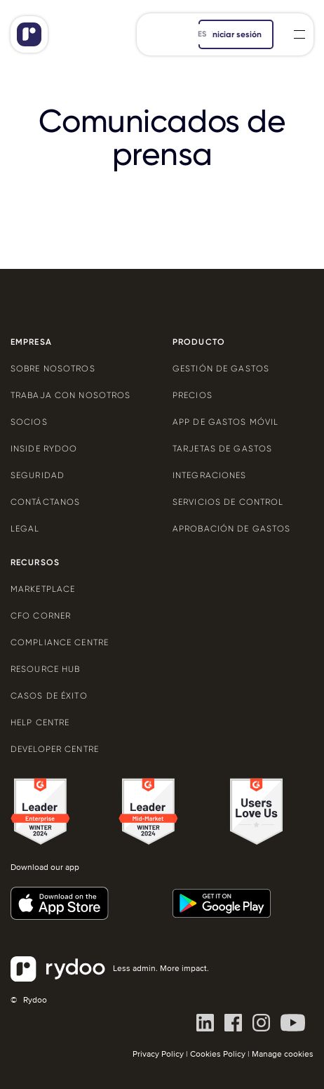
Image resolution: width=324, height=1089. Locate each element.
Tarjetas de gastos (222, 449)
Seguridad (38, 475)
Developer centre (55, 749)
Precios (192, 395)
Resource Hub (45, 669)
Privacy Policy (158, 1054)
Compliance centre (60, 642)
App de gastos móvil (225, 422)
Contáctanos (45, 502)
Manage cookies (282, 1054)
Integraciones (210, 475)
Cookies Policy (217, 1054)
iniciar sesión (236, 34)
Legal (25, 529)
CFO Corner (41, 616)
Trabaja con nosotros (70, 395)
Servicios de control (228, 502)
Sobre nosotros (53, 369)
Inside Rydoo (44, 449)
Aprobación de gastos (231, 529)
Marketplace (43, 589)
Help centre (40, 722)
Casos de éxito (49, 696)
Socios (29, 422)
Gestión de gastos (221, 369)
